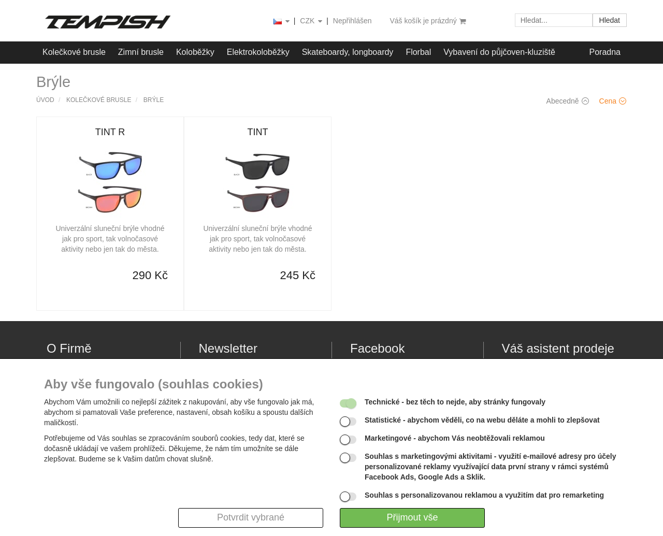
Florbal (418, 52)
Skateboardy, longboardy (348, 52)
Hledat (609, 20)
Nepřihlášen (352, 21)
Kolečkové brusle (74, 52)
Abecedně (567, 101)
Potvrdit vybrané (250, 517)
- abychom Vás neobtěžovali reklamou (455, 438)
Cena (612, 101)
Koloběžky (195, 52)
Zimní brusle (141, 52)
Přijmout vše (412, 517)
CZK (312, 21)
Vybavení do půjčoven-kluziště (499, 52)
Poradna (605, 52)
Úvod (45, 100)
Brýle (153, 100)
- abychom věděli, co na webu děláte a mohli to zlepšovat (482, 420)
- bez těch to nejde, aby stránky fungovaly (455, 402)
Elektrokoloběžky (258, 52)
